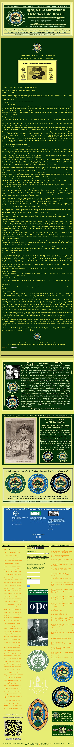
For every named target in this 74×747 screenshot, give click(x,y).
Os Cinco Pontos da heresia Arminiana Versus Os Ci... (13, 588)
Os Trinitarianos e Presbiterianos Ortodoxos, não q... (12, 698)
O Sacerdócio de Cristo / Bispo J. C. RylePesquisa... (12, 656)
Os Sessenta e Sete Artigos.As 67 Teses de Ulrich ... (12, 563)
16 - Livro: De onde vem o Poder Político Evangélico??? (60, 573)
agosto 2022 (6, 549)
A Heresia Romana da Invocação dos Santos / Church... (13, 680)
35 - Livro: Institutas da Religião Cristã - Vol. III (59, 613)
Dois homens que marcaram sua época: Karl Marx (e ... (13, 555)
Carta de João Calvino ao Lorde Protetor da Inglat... (12, 598)
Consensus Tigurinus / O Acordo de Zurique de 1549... (13, 577)
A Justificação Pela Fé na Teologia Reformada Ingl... (12, 647)
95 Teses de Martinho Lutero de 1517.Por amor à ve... (12, 596)
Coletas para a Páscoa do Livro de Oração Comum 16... (13, 623)
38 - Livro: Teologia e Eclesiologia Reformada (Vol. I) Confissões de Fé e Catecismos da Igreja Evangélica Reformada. (62, 618)
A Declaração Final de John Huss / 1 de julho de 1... (12, 663)
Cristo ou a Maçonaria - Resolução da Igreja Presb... (12, 669)
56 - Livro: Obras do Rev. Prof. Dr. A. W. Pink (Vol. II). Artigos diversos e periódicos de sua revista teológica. (61, 655)
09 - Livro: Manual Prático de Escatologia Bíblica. (59, 560)
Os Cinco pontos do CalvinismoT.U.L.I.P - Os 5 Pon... (13, 587)
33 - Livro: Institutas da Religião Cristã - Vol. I (58, 610)
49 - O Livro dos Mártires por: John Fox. (57, 642)
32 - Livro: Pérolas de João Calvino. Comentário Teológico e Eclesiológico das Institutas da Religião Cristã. (61, 609)
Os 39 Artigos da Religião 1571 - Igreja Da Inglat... (12, 590)
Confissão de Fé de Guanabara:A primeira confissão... (13, 566)
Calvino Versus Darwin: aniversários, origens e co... (12, 557)
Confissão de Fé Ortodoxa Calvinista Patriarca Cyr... (12, 585)
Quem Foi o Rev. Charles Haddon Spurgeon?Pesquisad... (13, 686)
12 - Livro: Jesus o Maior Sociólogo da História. (59, 566)
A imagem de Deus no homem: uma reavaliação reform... (13, 553)
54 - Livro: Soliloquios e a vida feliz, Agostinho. (59, 651)
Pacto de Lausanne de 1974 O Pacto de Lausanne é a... (13, 593)
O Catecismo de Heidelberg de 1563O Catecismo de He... (13, 580)
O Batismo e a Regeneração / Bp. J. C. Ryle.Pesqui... (12, 664)
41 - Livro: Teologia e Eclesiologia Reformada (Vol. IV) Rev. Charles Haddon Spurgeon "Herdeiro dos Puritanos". (62, 625)
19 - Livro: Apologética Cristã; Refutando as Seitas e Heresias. (61, 578)
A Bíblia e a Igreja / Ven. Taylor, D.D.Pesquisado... (12, 682)
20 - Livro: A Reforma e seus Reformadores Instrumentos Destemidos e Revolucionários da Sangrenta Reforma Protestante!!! (62, 580)
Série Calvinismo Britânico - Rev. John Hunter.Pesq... (12, 644)
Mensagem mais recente (6, 353)
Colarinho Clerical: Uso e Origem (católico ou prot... (12, 693)
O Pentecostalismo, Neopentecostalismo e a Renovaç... (13, 691)
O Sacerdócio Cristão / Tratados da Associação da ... (12, 661)
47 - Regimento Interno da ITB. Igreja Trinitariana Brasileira (61, 638)
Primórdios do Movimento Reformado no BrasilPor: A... (13, 706)
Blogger (49, 744)
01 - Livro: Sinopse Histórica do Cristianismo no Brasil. (60, 547)
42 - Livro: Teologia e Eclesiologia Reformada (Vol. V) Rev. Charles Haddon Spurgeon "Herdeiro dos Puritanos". (62, 627)
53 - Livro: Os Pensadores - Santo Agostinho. (58, 649)
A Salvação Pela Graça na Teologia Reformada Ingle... (13, 648)
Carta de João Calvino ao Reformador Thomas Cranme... (13, 599)
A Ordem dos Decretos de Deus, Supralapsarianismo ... (13, 705)
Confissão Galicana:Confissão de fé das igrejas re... (12, 568)
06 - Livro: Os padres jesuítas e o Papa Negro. (58, 556)
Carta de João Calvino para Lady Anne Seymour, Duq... (13, 601)
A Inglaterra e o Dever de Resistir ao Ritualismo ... (12, 642)
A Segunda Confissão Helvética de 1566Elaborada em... (13, 572)
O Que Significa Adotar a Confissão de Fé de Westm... (13, 615)
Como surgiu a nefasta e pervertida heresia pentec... (12, 700)
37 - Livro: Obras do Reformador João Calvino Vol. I (59, 615)
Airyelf (40, 744)
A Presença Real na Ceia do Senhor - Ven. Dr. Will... (12, 626)
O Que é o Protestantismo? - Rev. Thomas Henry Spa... (13, 653)
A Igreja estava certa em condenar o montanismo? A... (13, 558)
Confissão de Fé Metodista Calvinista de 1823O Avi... (12, 595)
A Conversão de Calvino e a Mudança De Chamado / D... (13, 674)
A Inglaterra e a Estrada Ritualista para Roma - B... (12, 639)
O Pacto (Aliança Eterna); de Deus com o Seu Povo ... (13, 702)
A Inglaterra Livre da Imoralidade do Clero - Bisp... (12, 636)
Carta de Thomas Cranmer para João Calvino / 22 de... (13, 604)
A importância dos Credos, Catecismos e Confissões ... (13, 629)
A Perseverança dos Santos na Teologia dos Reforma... (13, 652)
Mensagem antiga (68, 353)
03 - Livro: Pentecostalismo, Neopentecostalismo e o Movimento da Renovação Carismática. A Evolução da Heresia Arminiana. (62, 552)
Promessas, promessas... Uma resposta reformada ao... (13, 560)
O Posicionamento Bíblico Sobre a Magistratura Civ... (13, 677)
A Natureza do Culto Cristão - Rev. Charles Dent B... (12, 625)
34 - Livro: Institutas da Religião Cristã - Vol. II (59, 611)
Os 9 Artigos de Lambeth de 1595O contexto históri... (12, 591)
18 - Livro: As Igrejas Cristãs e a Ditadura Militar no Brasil (60, 577)
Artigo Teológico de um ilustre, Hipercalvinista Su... (12, 694)
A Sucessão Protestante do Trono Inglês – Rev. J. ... (12, 655)
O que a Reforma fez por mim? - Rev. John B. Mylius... (13, 631)
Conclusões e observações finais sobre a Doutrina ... (12, 552)
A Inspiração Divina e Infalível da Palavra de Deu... (12, 683)
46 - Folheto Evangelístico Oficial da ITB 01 (58, 637)
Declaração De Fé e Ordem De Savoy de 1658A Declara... (13, 579)
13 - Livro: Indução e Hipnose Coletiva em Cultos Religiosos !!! (61, 568)
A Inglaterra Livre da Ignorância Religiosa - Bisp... (12, 633)
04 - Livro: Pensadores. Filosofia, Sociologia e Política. (60, 553)
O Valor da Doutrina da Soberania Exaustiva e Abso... (12, 550)
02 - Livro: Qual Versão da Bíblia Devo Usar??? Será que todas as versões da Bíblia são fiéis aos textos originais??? (62, 550)
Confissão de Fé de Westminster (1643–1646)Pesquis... (13, 576)
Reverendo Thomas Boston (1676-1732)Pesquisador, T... (13, 614)
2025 (4, 710)
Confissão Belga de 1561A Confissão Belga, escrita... (12, 571)
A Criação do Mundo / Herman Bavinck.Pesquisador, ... (13, 658)
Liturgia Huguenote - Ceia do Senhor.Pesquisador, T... (12, 620)
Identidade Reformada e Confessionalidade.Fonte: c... (12, 561)
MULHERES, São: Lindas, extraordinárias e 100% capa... (13, 708)
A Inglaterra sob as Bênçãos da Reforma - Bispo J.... (12, 637)
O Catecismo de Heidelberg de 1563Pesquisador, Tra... (13, 628)
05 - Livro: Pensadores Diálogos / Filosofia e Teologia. (60, 555)
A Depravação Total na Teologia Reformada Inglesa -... (13, 645)
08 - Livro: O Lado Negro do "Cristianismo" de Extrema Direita (61, 559)
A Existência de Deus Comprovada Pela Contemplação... (13, 667)
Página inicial (38, 353)
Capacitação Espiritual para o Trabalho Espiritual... (12, 666)
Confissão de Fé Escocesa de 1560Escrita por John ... (12, 569)
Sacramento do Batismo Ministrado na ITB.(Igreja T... (13, 703)
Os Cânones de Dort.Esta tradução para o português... (12, 574)
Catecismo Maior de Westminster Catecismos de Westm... (13, 583)
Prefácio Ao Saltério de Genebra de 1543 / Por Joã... (12, 678)
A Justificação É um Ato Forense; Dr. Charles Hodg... (12, 675)
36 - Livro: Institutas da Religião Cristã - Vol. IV (59, 614)
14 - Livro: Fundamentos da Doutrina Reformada (59, 569)
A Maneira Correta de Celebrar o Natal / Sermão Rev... (13, 672)
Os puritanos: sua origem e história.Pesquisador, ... (12, 685)
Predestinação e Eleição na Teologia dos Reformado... (12, 650)
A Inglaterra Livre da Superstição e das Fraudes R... (12, 634)
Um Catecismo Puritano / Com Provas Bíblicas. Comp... (13, 688)
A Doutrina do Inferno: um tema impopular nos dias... (12, 606)
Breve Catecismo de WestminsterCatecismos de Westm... (13, 582)
